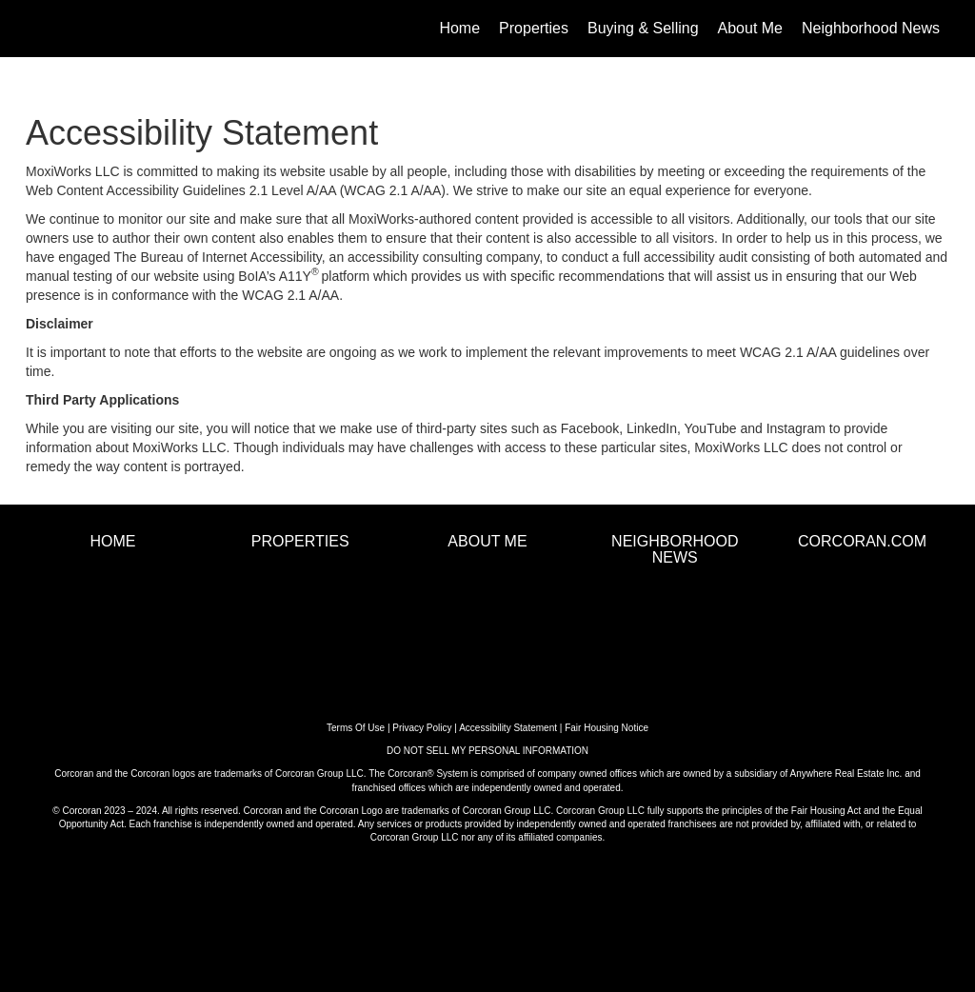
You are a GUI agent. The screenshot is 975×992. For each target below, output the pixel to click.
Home (459, 28)
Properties (533, 28)
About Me (750, 28)
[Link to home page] (36, 28)
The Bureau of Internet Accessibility (217, 257)
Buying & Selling (643, 28)
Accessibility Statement (508, 728)
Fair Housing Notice (606, 728)
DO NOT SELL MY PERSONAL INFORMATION (487, 750)
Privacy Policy (421, 728)
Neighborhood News (871, 28)
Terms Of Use (356, 728)
